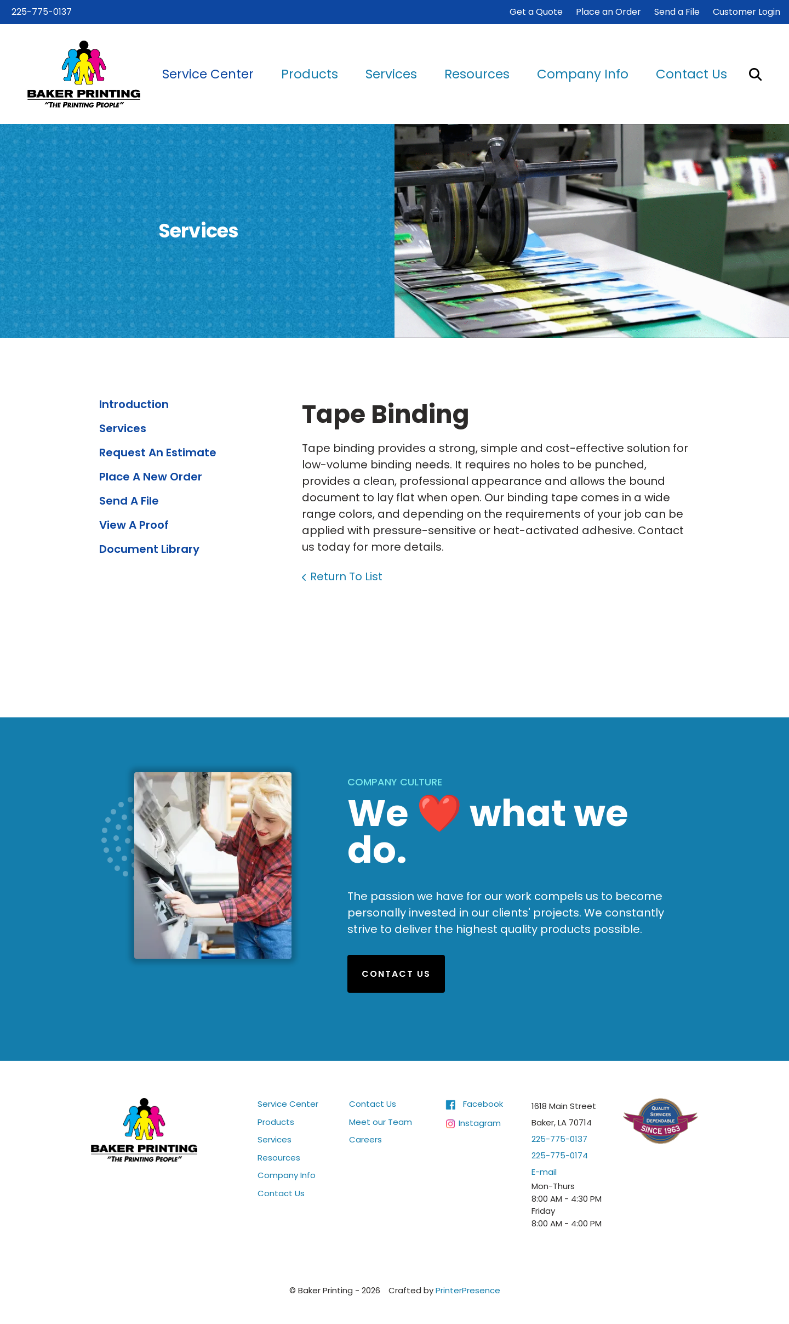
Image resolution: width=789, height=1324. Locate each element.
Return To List (346, 576)
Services (391, 74)
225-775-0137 (42, 11)
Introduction (134, 404)
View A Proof (134, 525)
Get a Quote (536, 11)
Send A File (129, 500)
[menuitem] (208, 74)
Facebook (483, 1104)
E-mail (544, 1172)
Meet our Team (380, 1121)
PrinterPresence (468, 1290)
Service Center (208, 74)
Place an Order (608, 11)
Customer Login (746, 11)
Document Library (149, 549)
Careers (365, 1139)
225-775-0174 (559, 1155)
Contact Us (691, 74)
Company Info (582, 74)
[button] (755, 73)
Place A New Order (150, 476)
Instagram (480, 1122)
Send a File (677, 11)
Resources (477, 74)
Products (309, 74)
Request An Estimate (157, 452)
